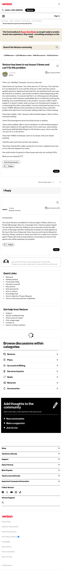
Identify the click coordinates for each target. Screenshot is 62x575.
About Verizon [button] (7, 465)
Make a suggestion (15, 423)
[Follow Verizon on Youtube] (11, 492)
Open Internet (6, 547)
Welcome (9, 277)
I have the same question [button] (11, 162)
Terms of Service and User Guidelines (20, 298)
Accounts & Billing (16, 365)
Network (11, 382)
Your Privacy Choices (10, 537)
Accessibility (6, 542)
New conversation (15, 418)
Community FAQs (12, 282)
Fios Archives (26, 21)
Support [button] (5, 459)
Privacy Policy (6, 522)
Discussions (10, 287)
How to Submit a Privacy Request (19, 296)
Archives (17, 21)
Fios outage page (13, 320)
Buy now (30, 10)
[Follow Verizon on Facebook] (3, 492)
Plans (10, 360)
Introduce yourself (13, 284)
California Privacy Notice (10, 526)
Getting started (12, 279)
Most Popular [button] (7, 470)
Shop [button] (4, 448)
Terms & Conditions (8, 552)
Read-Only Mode (28, 32)
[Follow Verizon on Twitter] (7, 492)
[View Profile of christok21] (12, 72)
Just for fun (12, 427)
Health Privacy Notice (9, 532)
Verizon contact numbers (15, 325)
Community (4, 21)
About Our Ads (7, 557)
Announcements (12, 289)
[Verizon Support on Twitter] (3, 502)
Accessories (13, 388)
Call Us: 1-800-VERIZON (14, 10)
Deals (10, 377)
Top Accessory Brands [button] (11, 476)
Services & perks (15, 371)
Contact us (10, 323)
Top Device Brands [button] (9, 454)
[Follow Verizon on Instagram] (16, 492)
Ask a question (51, 16)
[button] (3, 16)
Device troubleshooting (15, 315)
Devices (11, 354)
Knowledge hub (12, 294)
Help (11, 21)
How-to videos (11, 291)
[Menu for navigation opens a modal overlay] (59, 4)
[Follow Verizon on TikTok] (20, 492)
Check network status (14, 318)
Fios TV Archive (37, 21)
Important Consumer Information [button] (15, 481)
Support (9, 313)
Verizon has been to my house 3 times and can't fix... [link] (17, 23)
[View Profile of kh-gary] (12, 208)
